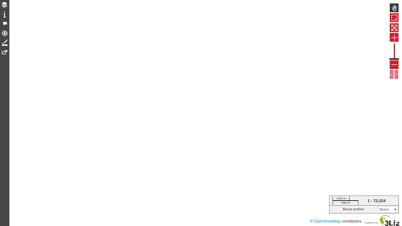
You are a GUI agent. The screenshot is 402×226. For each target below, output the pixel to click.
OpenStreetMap (327, 221)
